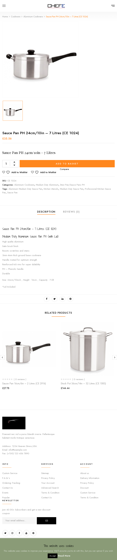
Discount (84, 487)
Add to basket (67, 163)
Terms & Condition (50, 492)
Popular (6, 497)
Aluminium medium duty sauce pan (25, 189)
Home (5, 16)
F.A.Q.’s (6, 478)
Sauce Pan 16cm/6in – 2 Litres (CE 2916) (24, 383)
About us (84, 473)
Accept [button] (53, 555)
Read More (64, 555)
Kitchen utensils (51, 189)
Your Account (47, 483)
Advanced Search (50, 487)
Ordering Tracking (11, 483)
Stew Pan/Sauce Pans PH (72, 184)
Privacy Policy (48, 478)
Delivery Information (89, 478)
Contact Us (7, 487)
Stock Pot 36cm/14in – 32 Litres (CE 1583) (83, 383)
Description (46, 212)
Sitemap (45, 473)
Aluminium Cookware (33, 16)
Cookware (15, 16)
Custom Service (9, 473)
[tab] (46, 212)
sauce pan (12, 192)
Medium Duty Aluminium (47, 184)
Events (5, 492)
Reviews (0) (71, 212)
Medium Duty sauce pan (71, 189)
